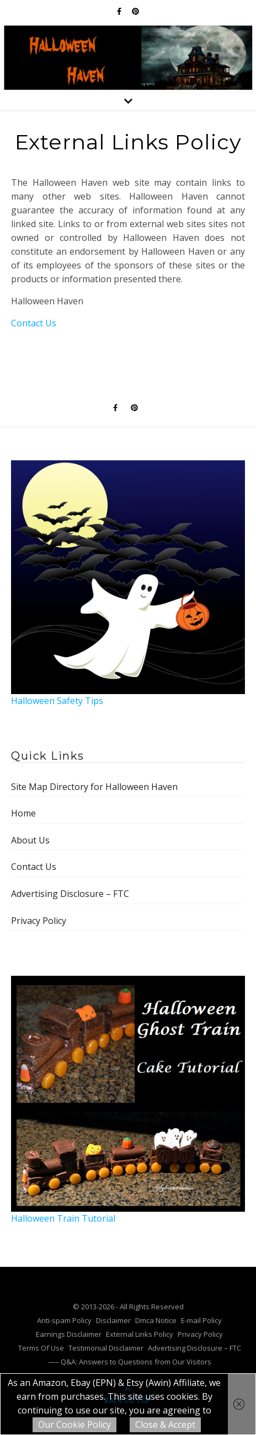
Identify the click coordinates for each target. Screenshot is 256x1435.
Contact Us (33, 323)
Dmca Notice (156, 1320)
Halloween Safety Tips (128, 583)
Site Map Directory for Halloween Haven (94, 787)
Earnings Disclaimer (69, 1334)
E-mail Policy (201, 1320)
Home (23, 813)
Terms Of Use (41, 1348)
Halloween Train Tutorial (128, 1100)
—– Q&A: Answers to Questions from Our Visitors (129, 1362)
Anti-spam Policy (64, 1320)
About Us (30, 840)
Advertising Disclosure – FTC (70, 894)
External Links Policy (139, 1334)
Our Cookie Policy (74, 1424)
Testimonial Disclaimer (105, 1348)
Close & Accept (165, 1424)
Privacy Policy (38, 921)
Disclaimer (113, 1320)
